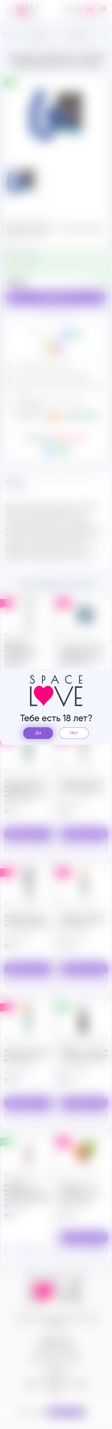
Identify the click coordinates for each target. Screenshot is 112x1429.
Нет (74, 733)
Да (38, 733)
